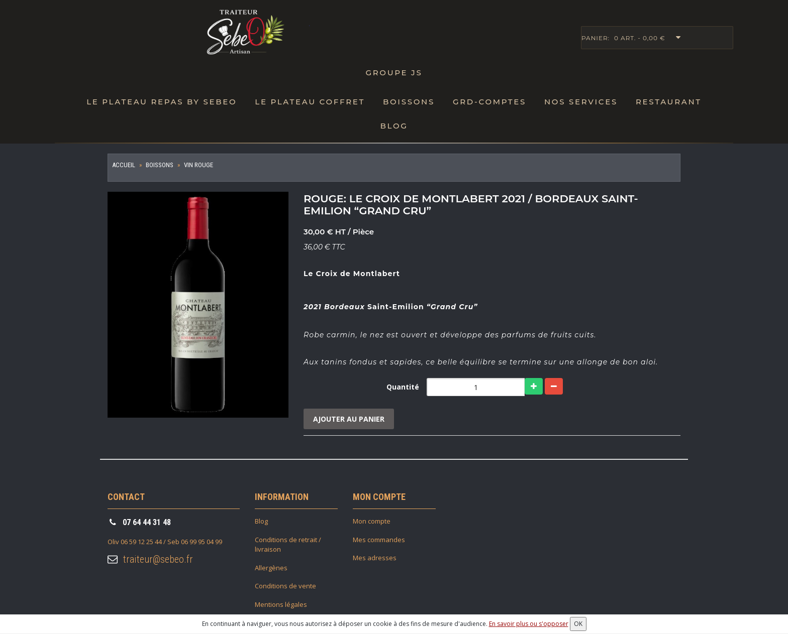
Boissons (409, 101)
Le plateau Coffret (310, 101)
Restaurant (669, 101)
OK (578, 623)
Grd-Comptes (489, 101)
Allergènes (271, 568)
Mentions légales (281, 604)
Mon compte (371, 521)
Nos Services (581, 101)
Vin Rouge (198, 165)
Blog (394, 126)
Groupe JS (393, 72)
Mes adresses (375, 558)
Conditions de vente (285, 586)
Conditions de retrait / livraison (288, 545)
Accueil (123, 165)
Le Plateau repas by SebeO (161, 101)
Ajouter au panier (349, 419)
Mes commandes (379, 540)
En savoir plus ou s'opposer (528, 623)
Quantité (402, 387)
